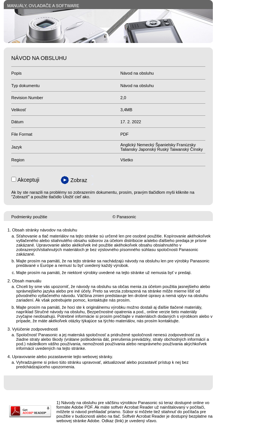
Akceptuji (28, 180)
